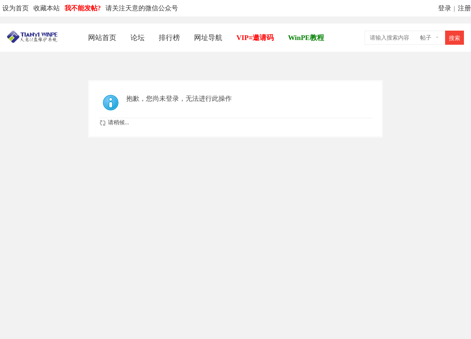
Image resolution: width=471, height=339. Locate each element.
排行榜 (169, 37)
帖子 (425, 37)
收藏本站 (46, 8)
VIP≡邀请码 (255, 37)
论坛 (137, 37)
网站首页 (102, 37)
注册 (464, 8)
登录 (444, 8)
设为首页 (15, 8)
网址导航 (208, 37)
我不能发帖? (83, 8)
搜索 (454, 38)
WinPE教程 (306, 37)
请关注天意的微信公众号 (142, 8)
